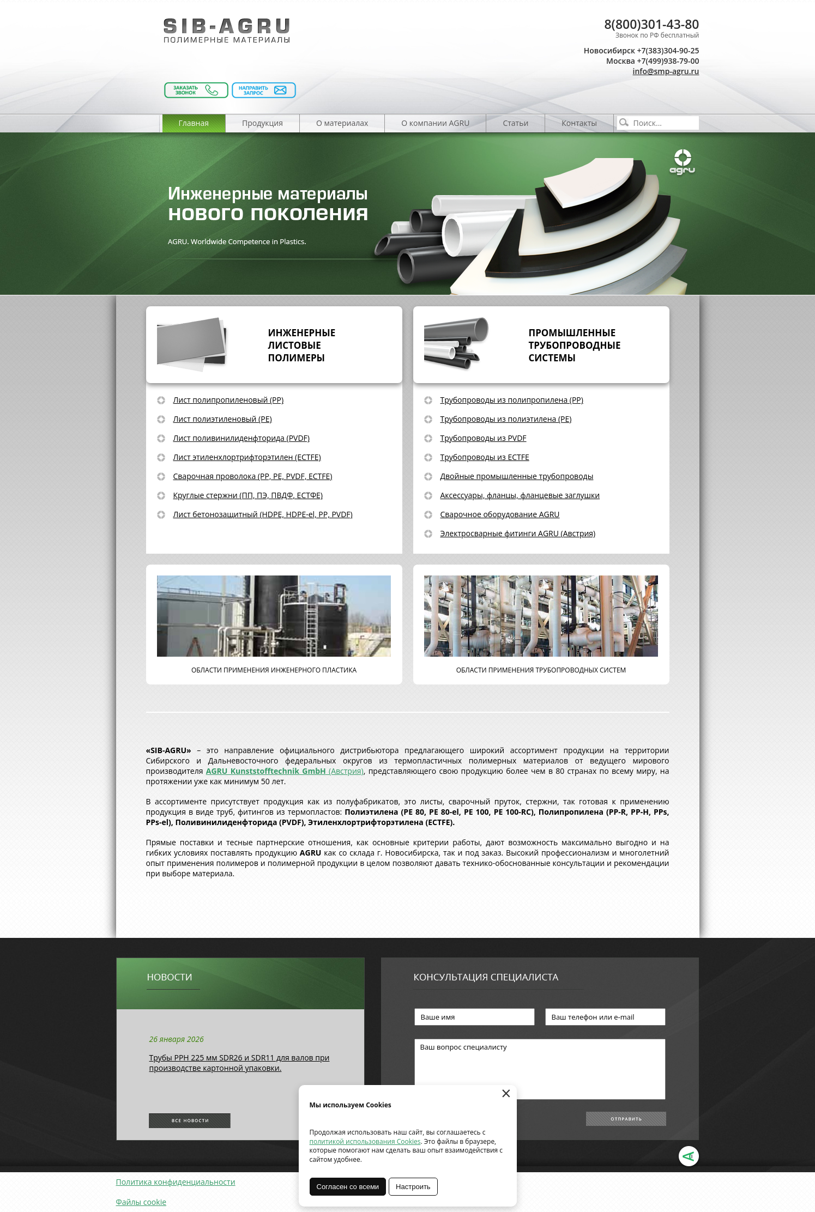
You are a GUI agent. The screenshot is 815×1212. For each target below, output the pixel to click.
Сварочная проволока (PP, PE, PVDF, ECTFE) (253, 476)
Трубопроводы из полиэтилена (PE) (506, 419)
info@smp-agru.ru (666, 71)
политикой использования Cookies (365, 1141)
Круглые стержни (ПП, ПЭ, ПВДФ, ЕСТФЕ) (248, 495)
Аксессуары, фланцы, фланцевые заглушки (520, 495)
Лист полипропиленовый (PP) (228, 400)
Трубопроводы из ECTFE (484, 457)
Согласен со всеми (348, 1187)
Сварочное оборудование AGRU (500, 514)
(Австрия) (285, 771)
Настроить (413, 1187)
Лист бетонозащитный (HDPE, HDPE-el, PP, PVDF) (263, 514)
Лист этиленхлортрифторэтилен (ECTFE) (247, 457)
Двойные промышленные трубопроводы (517, 476)
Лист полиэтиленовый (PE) (222, 419)
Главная (194, 123)
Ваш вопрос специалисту (540, 1069)
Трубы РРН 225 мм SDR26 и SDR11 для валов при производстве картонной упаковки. (239, 1062)
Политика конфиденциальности (176, 1182)
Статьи (515, 123)
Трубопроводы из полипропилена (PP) (511, 400)
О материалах (342, 123)
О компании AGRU (435, 123)
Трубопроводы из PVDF (483, 438)
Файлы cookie (141, 1202)
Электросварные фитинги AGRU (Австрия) (518, 533)
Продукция (262, 123)
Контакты (579, 123)
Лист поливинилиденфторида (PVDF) (241, 438)
